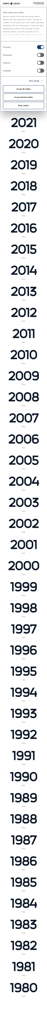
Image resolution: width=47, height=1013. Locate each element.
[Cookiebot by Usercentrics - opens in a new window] (36, 3)
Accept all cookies (23, 89)
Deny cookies (23, 105)
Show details (34, 81)
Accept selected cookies (23, 97)
